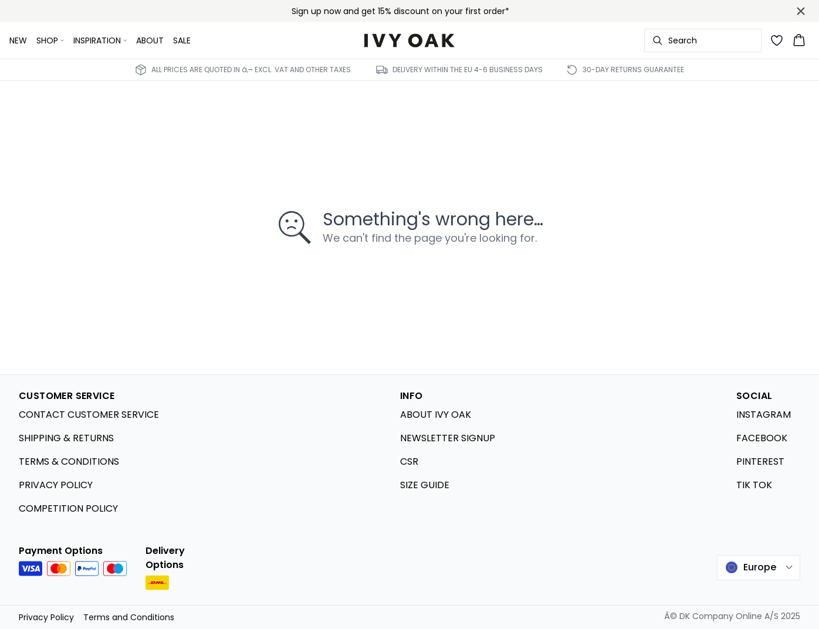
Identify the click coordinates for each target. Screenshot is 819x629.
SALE (182, 40)
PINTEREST (760, 461)
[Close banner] (801, 11)
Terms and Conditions (128, 617)
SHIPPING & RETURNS (66, 438)
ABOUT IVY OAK (435, 414)
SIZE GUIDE (424, 485)
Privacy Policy (46, 617)
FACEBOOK (761, 438)
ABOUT (150, 40)
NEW (18, 40)
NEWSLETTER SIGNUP (447, 438)
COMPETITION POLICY (68, 508)
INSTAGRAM (763, 414)
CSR (409, 461)
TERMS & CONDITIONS (69, 461)
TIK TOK (754, 485)
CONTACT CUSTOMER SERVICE (89, 414)
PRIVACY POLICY (56, 485)
